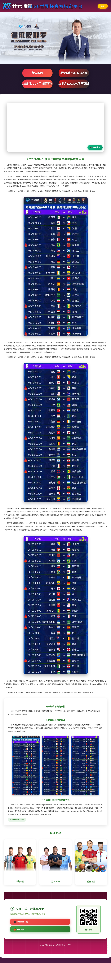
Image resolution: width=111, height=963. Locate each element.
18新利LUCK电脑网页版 (74, 83)
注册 (102, 6)
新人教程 (37, 73)
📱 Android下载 (21, 921)
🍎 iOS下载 (19, 929)
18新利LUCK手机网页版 (37, 83)
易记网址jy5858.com (73, 73)
